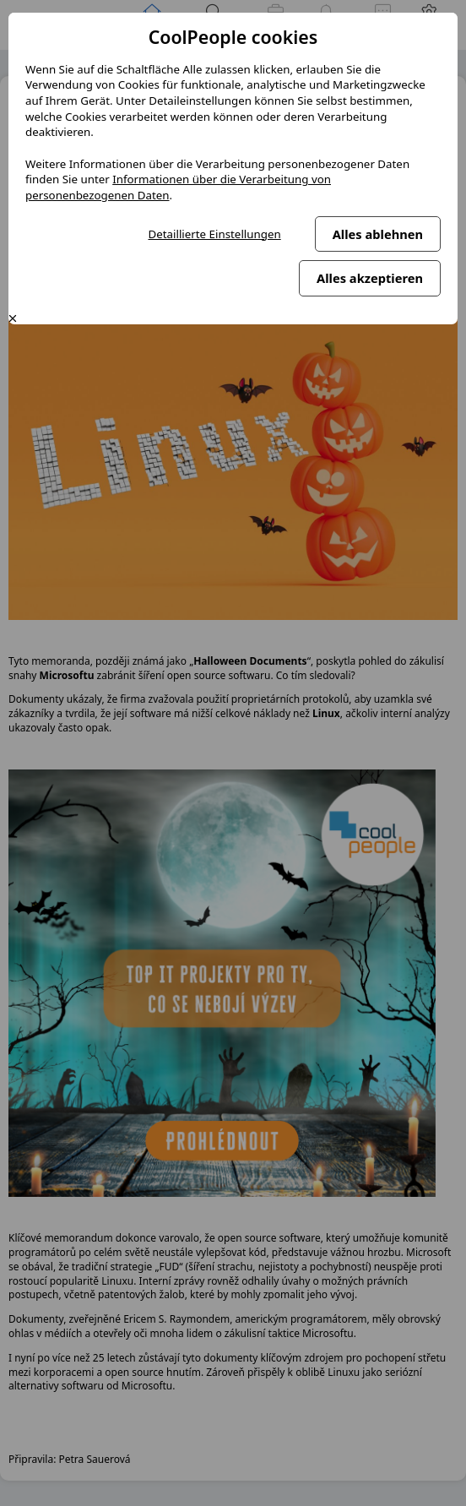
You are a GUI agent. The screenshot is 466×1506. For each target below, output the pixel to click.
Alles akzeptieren (370, 277)
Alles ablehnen (378, 234)
